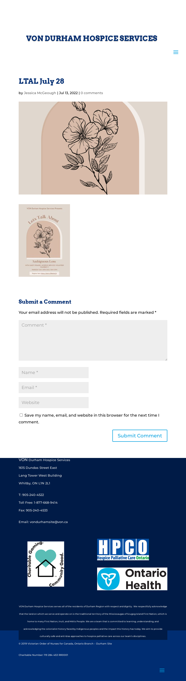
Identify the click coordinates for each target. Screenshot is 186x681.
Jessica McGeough (40, 93)
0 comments (92, 93)
